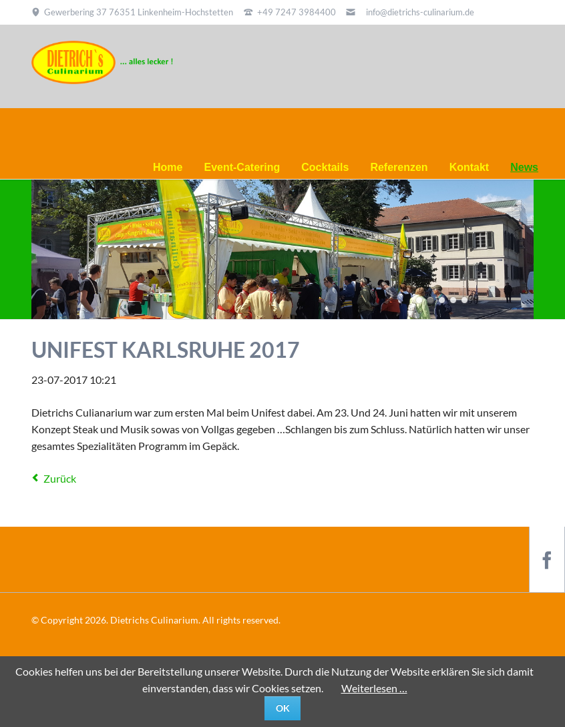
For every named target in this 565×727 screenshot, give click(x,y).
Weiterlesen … (374, 688)
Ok (283, 708)
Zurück (59, 478)
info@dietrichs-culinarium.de (420, 12)
